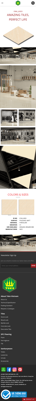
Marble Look (5, 323)
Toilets (3, 352)
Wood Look (4, 320)
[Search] (33, 3)
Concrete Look (5, 326)
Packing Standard (6, 306)
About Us (4, 299)
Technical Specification (8, 303)
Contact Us (29, 399)
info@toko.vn (22, 384)
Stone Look (4, 317)
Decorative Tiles (6, 329)
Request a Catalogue (7, 309)
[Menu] (2, 3)
